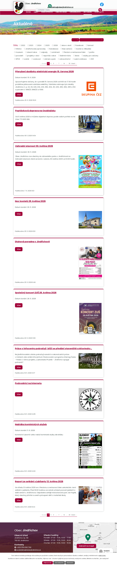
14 (64, 65)
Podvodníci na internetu (28, 384)
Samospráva (47, 12)
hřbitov (19, 50)
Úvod (28, 12)
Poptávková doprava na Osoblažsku (35, 111)
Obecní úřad (61, 12)
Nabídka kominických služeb (31, 425)
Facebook (79, 46)
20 (69, 65)
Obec (36, 12)
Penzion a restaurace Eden (74, 53)
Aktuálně (88, 12)
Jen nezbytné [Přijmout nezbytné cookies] (59, 563)
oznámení (56, 53)
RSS (68, 40)
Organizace (75, 12)
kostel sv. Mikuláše (83, 50)
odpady (44, 53)
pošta (91, 53)
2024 (39, 46)
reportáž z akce (49, 57)
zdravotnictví (65, 60)
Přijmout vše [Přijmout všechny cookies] (47, 563)
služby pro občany (90, 57)
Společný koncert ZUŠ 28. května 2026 (35, 293)
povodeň (19, 57)
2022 (23, 46)
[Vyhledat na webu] (89, 4)
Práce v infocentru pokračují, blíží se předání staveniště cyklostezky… (53, 349)
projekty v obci (33, 57)
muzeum (19, 53)
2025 (47, 46)
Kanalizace (53, 50)
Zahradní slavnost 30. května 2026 (34, 147)
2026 (56, 46)
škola (77, 57)
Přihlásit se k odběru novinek (88, 40)
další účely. (102, 555)
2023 (31, 46)
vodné (26, 60)
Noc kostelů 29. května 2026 (30, 202)
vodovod (36, 60)
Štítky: (15, 46)
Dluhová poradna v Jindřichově (32, 242)
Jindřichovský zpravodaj (35, 50)
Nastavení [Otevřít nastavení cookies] (70, 563)
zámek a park (50, 60)
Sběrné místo (65, 57)
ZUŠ (92, 60)
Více (20, 96)
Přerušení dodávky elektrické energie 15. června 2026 (44, 72)
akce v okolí (66, 46)
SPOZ (18, 60)
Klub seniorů (67, 50)
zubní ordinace (80, 60)
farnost (90, 46)
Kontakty (99, 12)
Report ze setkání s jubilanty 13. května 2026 (39, 482)
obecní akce (32, 53)
